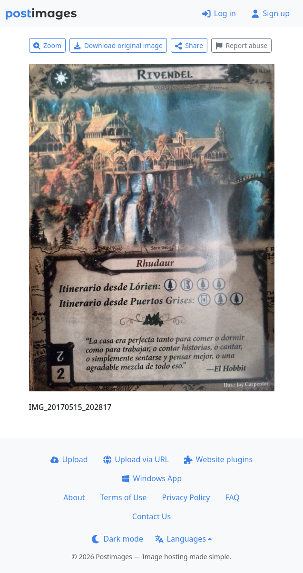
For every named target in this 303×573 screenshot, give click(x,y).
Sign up (270, 13)
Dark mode (117, 539)
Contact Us (151, 516)
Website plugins (218, 459)
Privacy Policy (186, 497)
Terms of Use (123, 497)
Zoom (47, 45)
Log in (219, 13)
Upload (69, 459)
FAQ (232, 497)
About (74, 497)
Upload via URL (136, 459)
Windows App (151, 478)
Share (189, 45)
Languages (180, 539)
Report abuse (241, 45)
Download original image (118, 45)
